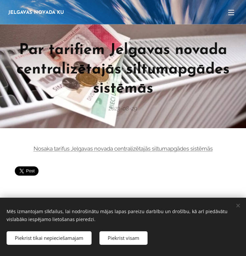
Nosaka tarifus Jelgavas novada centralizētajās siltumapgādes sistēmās (123, 148)
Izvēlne (231, 12)
